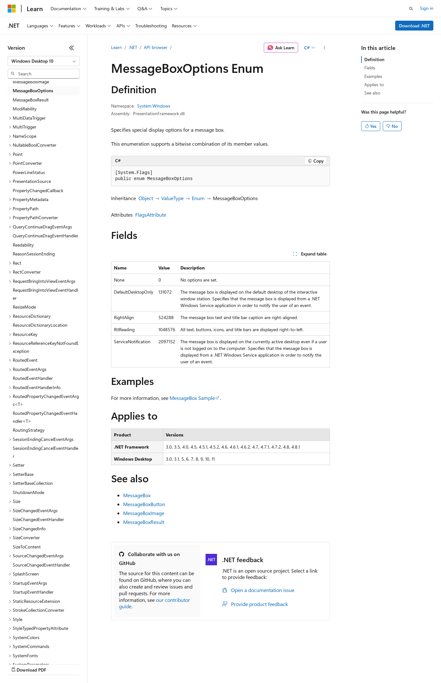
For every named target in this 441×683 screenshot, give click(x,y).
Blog (86, 664)
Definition (374, 59)
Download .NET (414, 26)
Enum (198, 198)
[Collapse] (72, 47)
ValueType (172, 198)
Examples (373, 76)
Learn (116, 47)
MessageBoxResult (143, 522)
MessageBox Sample (192, 397)
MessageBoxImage (143, 513)
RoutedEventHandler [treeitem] (33, 378)
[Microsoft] (12, 8)
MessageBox (136, 495)
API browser (155, 47)
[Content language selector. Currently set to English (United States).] (37, 649)
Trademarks (264, 664)
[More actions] (324, 48)
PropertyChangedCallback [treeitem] (38, 190)
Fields (369, 68)
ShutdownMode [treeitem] (28, 492)
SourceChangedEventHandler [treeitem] (41, 565)
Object (145, 198)
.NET (133, 47)
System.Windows (153, 106)
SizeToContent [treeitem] (27, 547)
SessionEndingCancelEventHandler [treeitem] (45, 452)
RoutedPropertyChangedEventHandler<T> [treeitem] (45, 417)
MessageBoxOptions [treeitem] (33, 90)
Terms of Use (232, 664)
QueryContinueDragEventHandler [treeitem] (45, 236)
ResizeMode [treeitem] (24, 307)
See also (372, 93)
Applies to (374, 84)
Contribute (113, 664)
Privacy (139, 664)
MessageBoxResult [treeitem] (31, 100)
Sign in (426, 8)
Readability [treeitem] (23, 245)
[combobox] (44, 61)
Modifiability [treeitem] (25, 109)
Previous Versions (58, 664)
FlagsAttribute (150, 214)
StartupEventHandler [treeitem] (33, 592)
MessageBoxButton (144, 504)
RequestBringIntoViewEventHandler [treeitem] (45, 294)
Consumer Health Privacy (182, 664)
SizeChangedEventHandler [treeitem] (38, 519)
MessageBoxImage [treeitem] (31, 82)
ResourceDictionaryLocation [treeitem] (40, 325)
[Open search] (411, 8)
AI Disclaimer (20, 664)
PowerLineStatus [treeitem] (29, 172)
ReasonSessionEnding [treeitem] (34, 254)
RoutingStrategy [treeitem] (29, 430)
